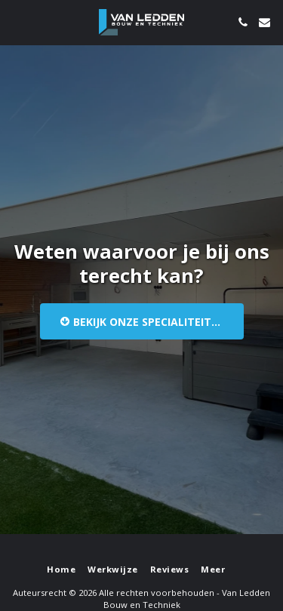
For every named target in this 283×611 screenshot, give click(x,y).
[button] (16, 21)
